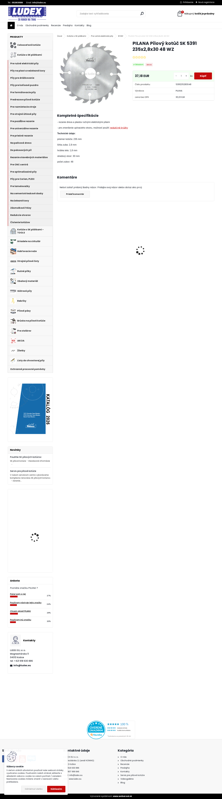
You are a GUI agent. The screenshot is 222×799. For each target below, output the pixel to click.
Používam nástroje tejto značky (25, 602)
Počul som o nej (18, 594)
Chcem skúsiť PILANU (20, 611)
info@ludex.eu (22, 665)
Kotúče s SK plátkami (76, 36)
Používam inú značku (20, 620)
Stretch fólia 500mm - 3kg (37, 552)
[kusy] (181, 75)
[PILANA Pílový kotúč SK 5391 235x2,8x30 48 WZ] (90, 73)
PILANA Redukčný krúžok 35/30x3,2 (72, 256)
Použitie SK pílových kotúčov (25, 457)
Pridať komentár (75, 194)
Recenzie (56, 25)
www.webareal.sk (122, 796)
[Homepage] (11, 25)
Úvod (59, 36)
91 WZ (120, 36)
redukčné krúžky (119, 127)
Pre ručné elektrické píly (102, 36)
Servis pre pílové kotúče (23, 471)
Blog (89, 25)
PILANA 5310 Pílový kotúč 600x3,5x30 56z (152, 253)
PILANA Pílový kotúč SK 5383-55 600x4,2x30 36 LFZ (194, 256)
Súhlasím (56, 789)
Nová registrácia (206, 2)
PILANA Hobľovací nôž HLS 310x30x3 (37, 528)
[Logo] (27, 14)
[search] (142, 13)
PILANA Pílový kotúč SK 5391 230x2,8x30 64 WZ (37, 504)
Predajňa (67, 25)
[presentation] (59, 245)
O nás (20, 25)
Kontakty (79, 25)
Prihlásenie (188, 2)
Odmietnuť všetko (33, 789)
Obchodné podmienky (37, 25)
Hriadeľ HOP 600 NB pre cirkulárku (112, 256)
